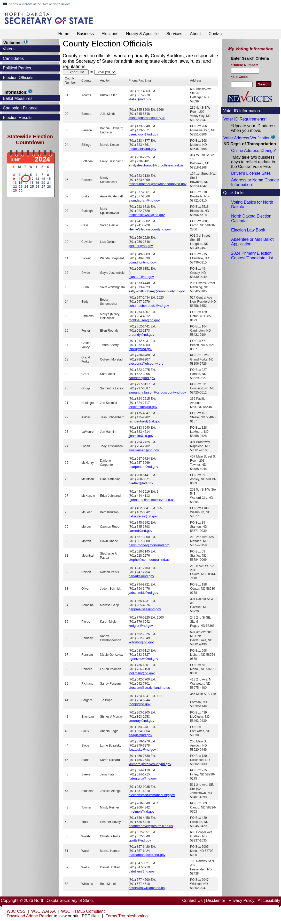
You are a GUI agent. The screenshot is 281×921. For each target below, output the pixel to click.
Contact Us (192, 900)
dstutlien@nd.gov (142, 871)
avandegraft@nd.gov (144, 200)
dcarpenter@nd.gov (143, 467)
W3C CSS (16, 911)
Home (63, 33)
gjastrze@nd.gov (141, 277)
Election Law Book (248, 230)
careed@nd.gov (140, 531)
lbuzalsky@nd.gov (142, 749)
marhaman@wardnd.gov (147, 855)
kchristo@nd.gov (141, 642)
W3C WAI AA (43, 911)
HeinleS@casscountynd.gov (150, 229)
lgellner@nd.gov (141, 246)
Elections (110, 33)
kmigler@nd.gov (141, 626)
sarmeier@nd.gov (142, 378)
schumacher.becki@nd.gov (149, 306)
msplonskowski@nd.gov (147, 215)
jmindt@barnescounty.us (147, 118)
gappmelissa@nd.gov (145, 609)
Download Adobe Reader (30, 916)
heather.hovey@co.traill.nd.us (151, 826)
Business (85, 33)
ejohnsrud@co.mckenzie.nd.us (152, 500)
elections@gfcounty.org (146, 363)
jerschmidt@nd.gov (143, 407)
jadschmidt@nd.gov (143, 593)
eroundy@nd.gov (141, 335)
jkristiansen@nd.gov (144, 450)
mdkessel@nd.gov (142, 149)
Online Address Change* (253, 150)
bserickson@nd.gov (143, 134)
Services (174, 33)
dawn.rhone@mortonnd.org (149, 545)
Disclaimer (215, 900)
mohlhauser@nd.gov (144, 320)
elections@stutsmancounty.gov (152, 795)
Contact (215, 33)
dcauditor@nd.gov (142, 262)
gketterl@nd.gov (141, 483)
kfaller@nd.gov (140, 99)
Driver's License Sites (251, 173)
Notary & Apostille (142, 33)
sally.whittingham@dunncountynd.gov (157, 291)
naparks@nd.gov (141, 576)
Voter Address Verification (246, 138)
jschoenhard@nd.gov (144, 421)
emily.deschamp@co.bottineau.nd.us (156, 165)
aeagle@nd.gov (140, 735)
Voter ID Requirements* (245, 119)
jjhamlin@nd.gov (141, 436)
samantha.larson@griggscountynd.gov (157, 392)
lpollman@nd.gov (142, 673)
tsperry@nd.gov (140, 349)
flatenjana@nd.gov (143, 778)
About (195, 33)
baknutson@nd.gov (143, 516)
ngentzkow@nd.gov (143, 659)
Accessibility (269, 900)
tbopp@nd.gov (140, 704)
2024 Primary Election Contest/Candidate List (252, 255)
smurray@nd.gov (141, 721)
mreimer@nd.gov (141, 811)
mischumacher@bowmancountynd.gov (157, 184)
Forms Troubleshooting (126, 916)
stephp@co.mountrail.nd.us (149, 560)
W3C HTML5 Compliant (83, 911)
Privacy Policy (241, 900)
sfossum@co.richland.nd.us (149, 688)
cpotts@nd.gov (140, 840)
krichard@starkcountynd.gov (150, 764)
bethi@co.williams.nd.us (147, 888)
